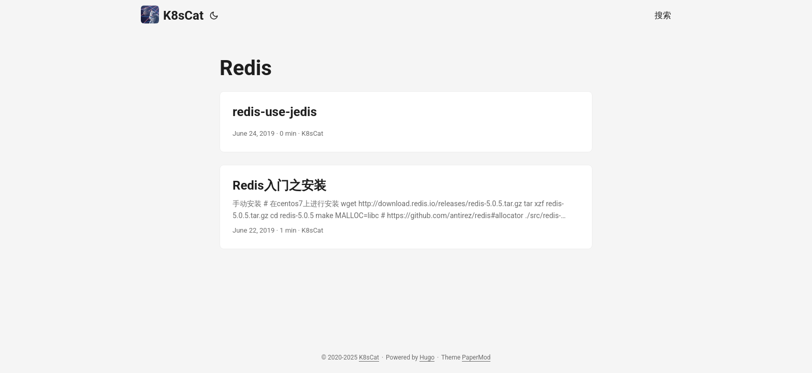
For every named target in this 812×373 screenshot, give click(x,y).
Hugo (426, 357)
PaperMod (476, 357)
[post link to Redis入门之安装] (406, 207)
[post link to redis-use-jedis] (406, 122)
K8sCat (172, 15)
